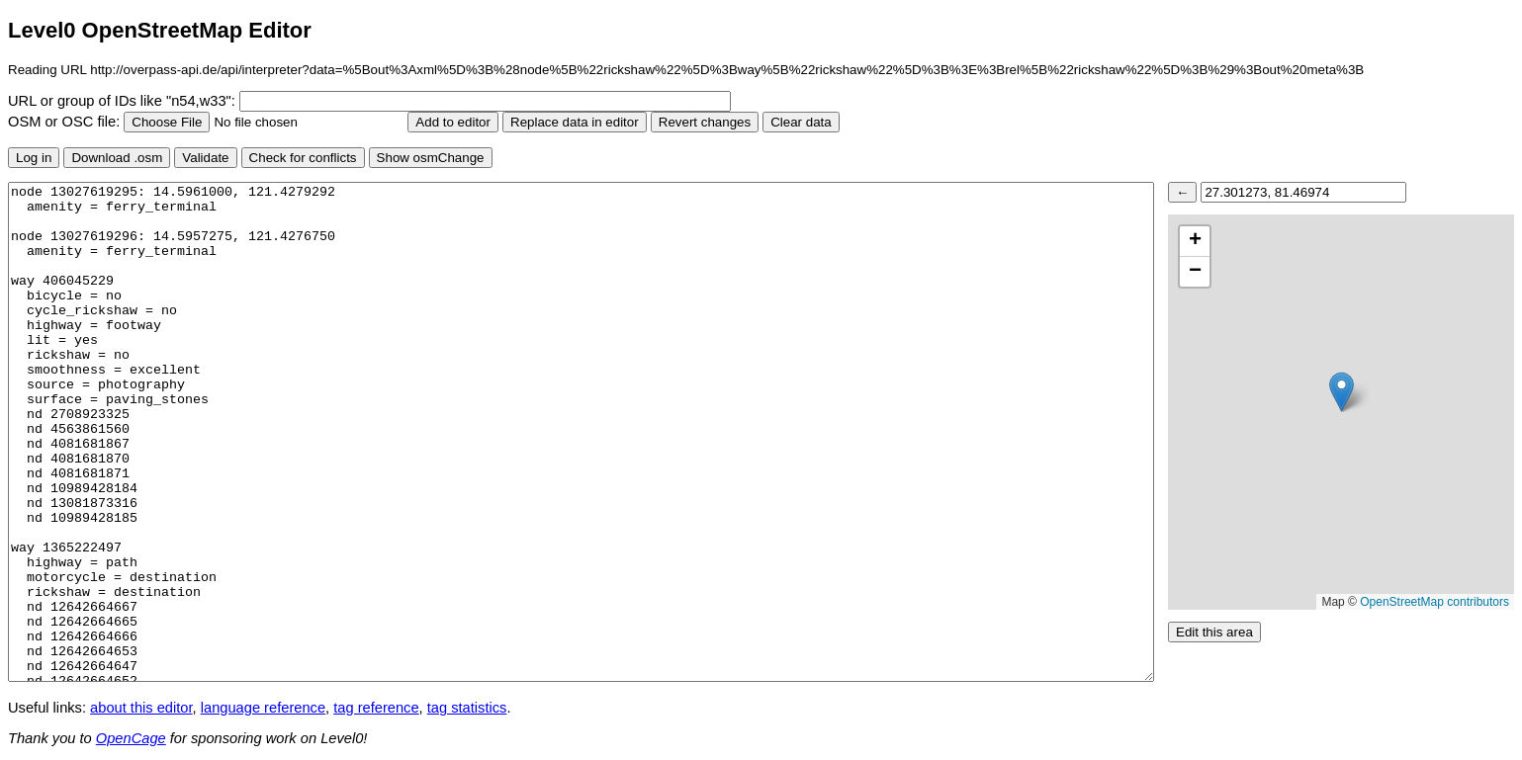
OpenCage (131, 738)
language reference (263, 708)
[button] (1341, 392)
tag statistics (467, 708)
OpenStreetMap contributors (1434, 602)
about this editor (141, 708)
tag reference (375, 708)
